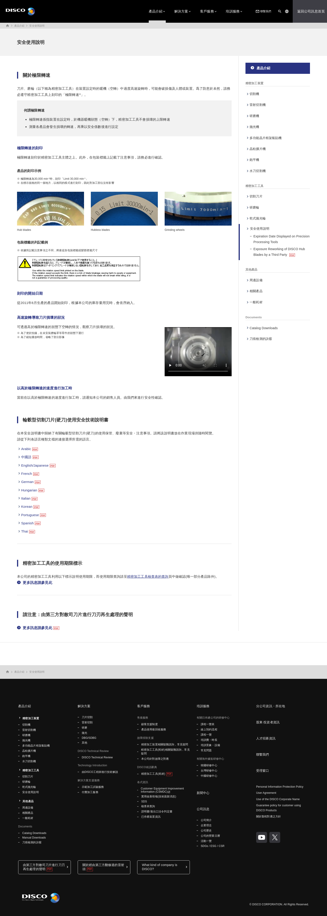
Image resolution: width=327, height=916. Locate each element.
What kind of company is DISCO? (159, 867)
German (27, 482)
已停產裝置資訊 (151, 816)
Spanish (27, 523)
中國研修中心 (209, 775)
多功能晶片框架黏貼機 (266, 138)
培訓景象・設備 (210, 745)
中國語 (26, 457)
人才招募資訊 (265, 738)
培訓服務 (233, 11)
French (26, 473)
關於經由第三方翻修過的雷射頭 (103, 867)
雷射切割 (87, 722)
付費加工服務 (90, 792)
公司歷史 (206, 830)
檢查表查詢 (148, 806)
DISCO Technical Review (97, 757)
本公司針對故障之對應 (155, 758)
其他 (84, 742)
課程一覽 (206, 734)
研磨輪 (254, 207)
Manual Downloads (34, 837)
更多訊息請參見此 (37, 583)
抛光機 (254, 127)
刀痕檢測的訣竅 (261, 339)
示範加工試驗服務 (93, 787)
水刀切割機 (258, 171)
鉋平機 (254, 160)
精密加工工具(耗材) (153, 773)
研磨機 (254, 116)
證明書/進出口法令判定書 (156, 811)
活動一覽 (206, 841)
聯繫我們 (263, 11)
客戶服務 (207, 11)
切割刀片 (256, 196)
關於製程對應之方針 (268, 816)
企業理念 (206, 825)
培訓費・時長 (209, 740)
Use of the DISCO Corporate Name (278, 799)
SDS (144, 801)
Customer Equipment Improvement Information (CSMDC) (162, 790)
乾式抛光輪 (258, 218)
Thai (24, 531)
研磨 (84, 727)
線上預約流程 (209, 729)
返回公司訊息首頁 (311, 11)
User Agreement (266, 792)
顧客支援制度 (149, 724)
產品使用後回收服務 (153, 729)
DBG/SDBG (89, 737)
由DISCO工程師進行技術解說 (100, 772)
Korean (26, 506)
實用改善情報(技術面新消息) (158, 796)
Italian (25, 498)
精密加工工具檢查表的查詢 (147, 576)
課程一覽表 (208, 724)
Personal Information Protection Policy (279, 786)
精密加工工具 (254, 186)
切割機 (254, 94)
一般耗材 (256, 302)
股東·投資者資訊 (268, 722)
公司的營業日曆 (210, 835)
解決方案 (181, 11)
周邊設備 (256, 280)
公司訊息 (203, 809)
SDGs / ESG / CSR (213, 846)
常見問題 (206, 750)
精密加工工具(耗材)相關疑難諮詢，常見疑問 (165, 751)
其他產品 (251, 269)
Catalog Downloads (264, 328)
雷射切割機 (258, 105)
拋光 (84, 732)
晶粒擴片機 (258, 149)
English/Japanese (35, 465)
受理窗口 (262, 770)
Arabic (26, 449)
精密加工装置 (254, 83)
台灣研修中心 (209, 770)
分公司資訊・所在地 (270, 706)
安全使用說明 (37, 25)
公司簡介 (206, 820)
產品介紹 (156, 11)
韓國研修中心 (209, 765)
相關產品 (256, 291)
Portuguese (30, 515)
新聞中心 (203, 793)
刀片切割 (87, 717)
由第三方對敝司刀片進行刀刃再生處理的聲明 (44, 867)
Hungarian (29, 490)
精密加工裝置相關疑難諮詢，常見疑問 (164, 744)
